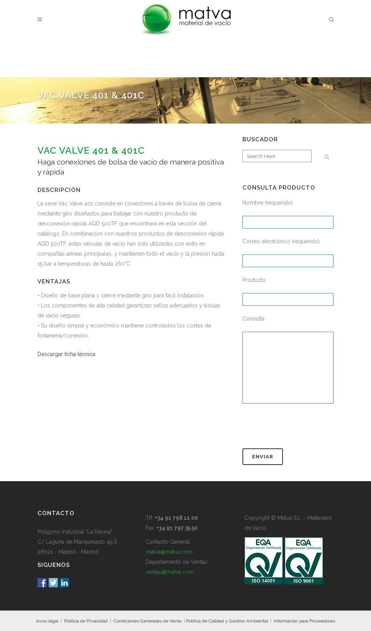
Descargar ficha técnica (66, 354)
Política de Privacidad (86, 621)
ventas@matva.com (170, 572)
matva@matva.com (169, 552)
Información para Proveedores (304, 621)
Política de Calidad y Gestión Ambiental (227, 621)
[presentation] (301, 429)
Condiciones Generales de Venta (147, 621)
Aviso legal (47, 621)
